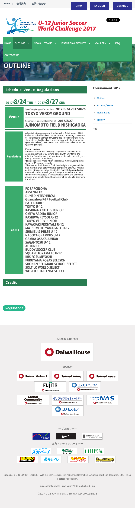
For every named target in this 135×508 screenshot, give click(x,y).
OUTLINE (20, 43)
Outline (101, 98)
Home (7, 3)
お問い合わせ (39, 3)
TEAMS (48, 43)
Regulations (14, 308)
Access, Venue (105, 105)
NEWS (37, 43)
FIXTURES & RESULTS (74, 43)
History (101, 119)
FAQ (117, 43)
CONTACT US (11, 55)
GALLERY (100, 43)
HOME (7, 43)
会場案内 (21, 3)
